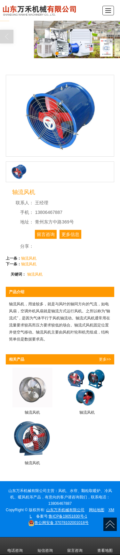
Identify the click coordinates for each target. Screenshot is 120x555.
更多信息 (70, 234)
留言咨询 (46, 234)
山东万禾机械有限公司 (65, 510)
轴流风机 (28, 258)
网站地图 (96, 510)
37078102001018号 (58, 522)
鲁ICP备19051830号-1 (68, 516)
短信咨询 (45, 546)
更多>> (105, 359)
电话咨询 (15, 546)
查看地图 (105, 546)
